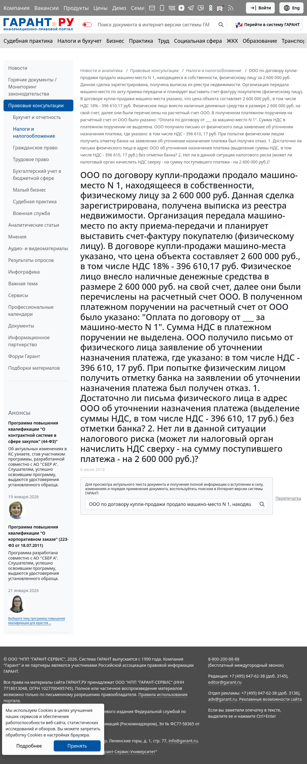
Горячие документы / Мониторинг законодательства (32, 86)
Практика (141, 40)
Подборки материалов (34, 368)
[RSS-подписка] (230, 7)
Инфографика (24, 272)
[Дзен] (181, 8)
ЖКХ (232, 40)
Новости (17, 68)
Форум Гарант (24, 356)
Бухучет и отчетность (37, 117)
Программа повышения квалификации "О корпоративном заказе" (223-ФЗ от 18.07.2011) (38, 536)
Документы (21, 326)
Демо (119, 7)
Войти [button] (260, 7)
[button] (267, 24)
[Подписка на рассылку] (152, 7)
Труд (163, 40)
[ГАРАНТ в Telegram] (190, 7)
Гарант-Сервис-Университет (128, 751)
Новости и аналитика (101, 70)
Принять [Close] (77, 746)
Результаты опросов (31, 260)
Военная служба (31, 213)
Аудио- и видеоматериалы (38, 248)
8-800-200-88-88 (223, 659)
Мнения (17, 236)
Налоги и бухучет (80, 40)
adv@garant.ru (222, 699)
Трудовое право (31, 159)
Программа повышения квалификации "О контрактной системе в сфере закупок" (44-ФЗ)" (33, 432)
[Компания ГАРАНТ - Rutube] (220, 7)
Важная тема (23, 283)
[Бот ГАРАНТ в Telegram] (200, 7)
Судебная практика (28, 40)
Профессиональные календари (30, 310)
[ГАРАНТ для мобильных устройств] (162, 7)
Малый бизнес (29, 190)
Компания (17, 7)
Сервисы (18, 295)
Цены (100, 7)
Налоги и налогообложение (34, 132)
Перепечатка (288, 498)
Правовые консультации (36, 105)
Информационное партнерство (29, 341)
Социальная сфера (198, 40)
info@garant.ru (183, 740)
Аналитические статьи (33, 225)
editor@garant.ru (225, 682)
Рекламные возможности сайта (270, 699)
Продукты (76, 7)
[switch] (87, 24)
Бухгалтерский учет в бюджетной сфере (37, 174)
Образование (260, 40)
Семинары (144, 7)
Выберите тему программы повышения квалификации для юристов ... (36, 620)
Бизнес (115, 40)
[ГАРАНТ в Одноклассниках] (210, 7)
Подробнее (29, 746)
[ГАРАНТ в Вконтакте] (172, 7)
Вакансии (46, 7)
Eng (291, 7)
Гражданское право (35, 147)
